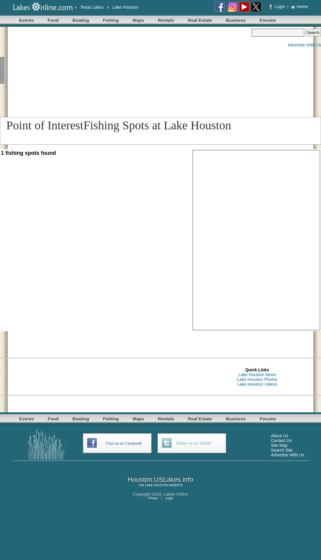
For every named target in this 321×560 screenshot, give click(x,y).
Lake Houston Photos (257, 379)
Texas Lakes (92, 7)
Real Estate (200, 20)
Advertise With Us (304, 45)
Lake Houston (125, 7)
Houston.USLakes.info (160, 479)
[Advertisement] (113, 71)
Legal (169, 498)
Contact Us (281, 440)
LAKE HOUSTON (156, 485)
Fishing (111, 20)
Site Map (279, 445)
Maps (138, 20)
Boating (80, 20)
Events (26, 20)
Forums (268, 20)
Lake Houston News (257, 374)
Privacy (153, 498)
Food (53, 20)
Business (236, 20)
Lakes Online (176, 494)
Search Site (282, 450)
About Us (279, 435)
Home (299, 6)
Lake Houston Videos (257, 384)
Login (277, 6)
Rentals (166, 20)
